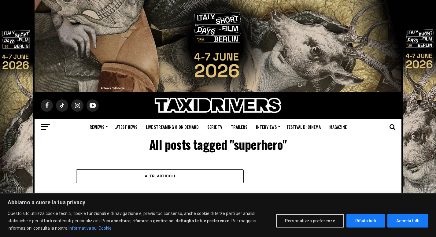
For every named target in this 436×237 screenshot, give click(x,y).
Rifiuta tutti (365, 220)
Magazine (338, 127)
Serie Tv (214, 127)
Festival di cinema (304, 127)
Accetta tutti (407, 220)
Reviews (97, 127)
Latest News (125, 127)
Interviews (266, 127)
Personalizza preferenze (310, 220)
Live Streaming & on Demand (172, 127)
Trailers (239, 127)
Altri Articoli (160, 176)
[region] (218, 215)
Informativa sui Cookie (90, 228)
